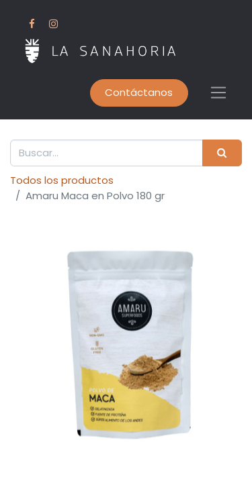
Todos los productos (62, 180)
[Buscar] (222, 153)
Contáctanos (139, 92)
